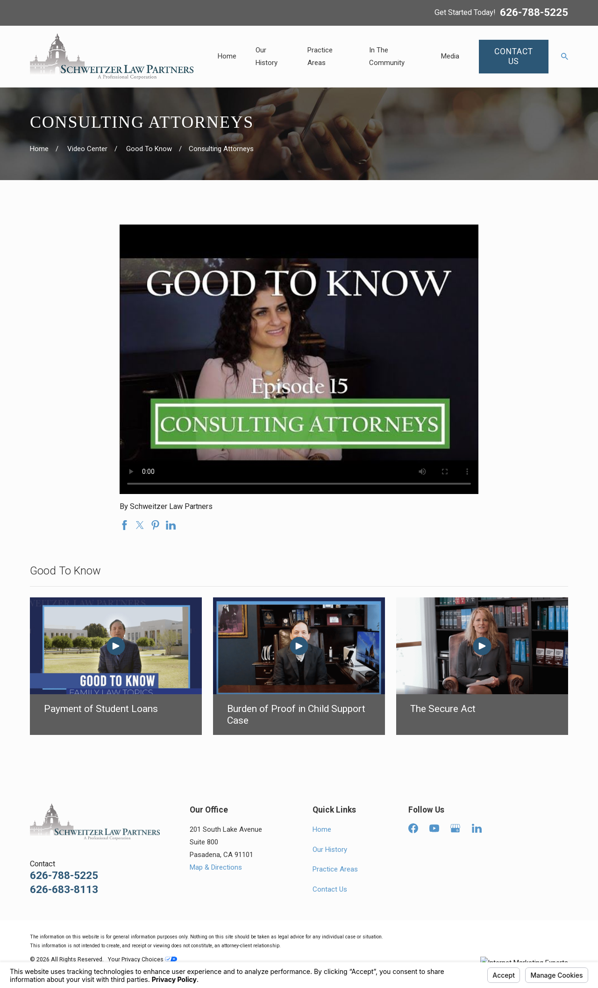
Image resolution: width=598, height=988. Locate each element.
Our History (330, 849)
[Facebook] (413, 828)
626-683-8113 (64, 889)
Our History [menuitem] (267, 56)
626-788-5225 (534, 12)
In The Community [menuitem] (387, 56)
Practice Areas (335, 869)
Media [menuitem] (450, 56)
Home (322, 829)
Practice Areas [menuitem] (320, 56)
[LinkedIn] (477, 828)
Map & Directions (216, 867)
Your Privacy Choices (142, 959)
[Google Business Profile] (455, 828)
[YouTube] (434, 828)
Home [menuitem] (227, 56)
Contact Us (330, 889)
